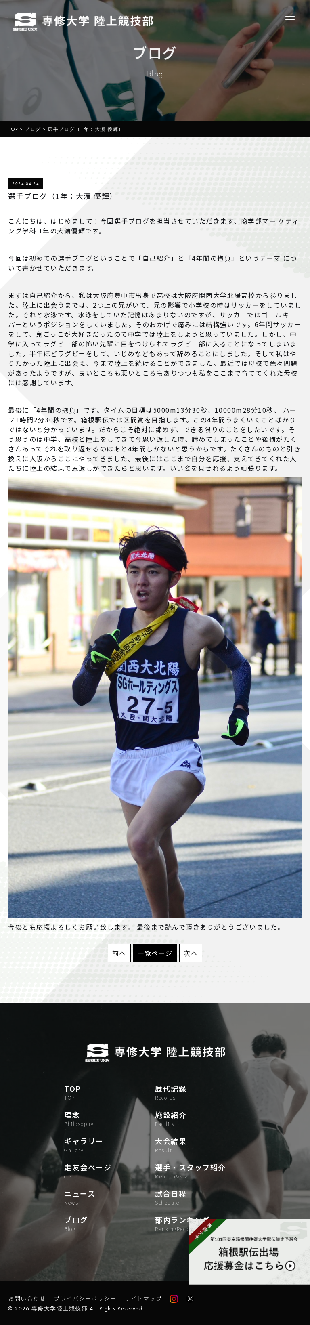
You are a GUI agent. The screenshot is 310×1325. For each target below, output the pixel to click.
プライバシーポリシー (85, 1298)
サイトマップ (143, 1298)
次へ (191, 953)
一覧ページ (155, 953)
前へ (119, 953)
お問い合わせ (27, 1298)
